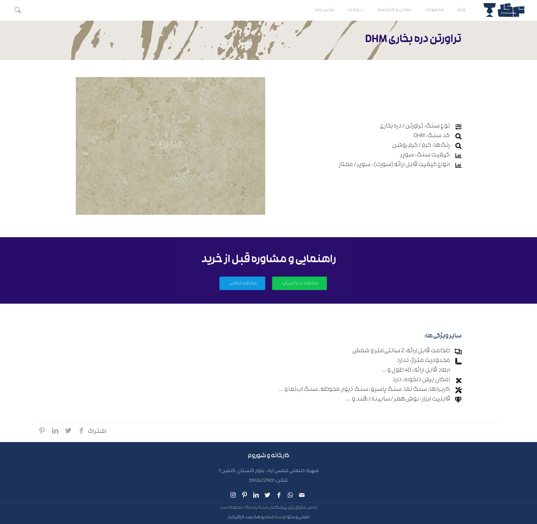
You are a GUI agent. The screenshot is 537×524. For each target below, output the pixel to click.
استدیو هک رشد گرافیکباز (251, 517)
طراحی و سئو (298, 517)
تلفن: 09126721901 (268, 481)
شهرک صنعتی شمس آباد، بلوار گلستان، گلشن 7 (268, 471)
